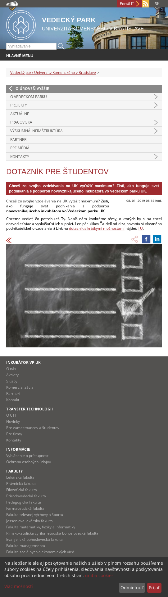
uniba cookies (99, 575)
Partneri (18, 139)
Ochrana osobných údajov (28, 461)
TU (140, 228)
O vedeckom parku (28, 96)
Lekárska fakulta (20, 477)
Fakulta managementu (25, 545)
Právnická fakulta (21, 483)
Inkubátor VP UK (23, 362)
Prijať (154, 587)
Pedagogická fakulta (23, 502)
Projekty (18, 105)
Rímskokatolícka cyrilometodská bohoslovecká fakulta (52, 533)
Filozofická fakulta (21, 489)
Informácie (18, 449)
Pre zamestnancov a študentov (32, 427)
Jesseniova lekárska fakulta (29, 520)
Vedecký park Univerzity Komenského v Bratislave (53, 72)
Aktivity (12, 375)
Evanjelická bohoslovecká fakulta (34, 539)
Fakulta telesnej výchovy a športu (34, 514)
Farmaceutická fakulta (25, 508)
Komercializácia (20, 387)
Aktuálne (19, 113)
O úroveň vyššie (32, 88)
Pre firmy (14, 433)
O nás (11, 368)
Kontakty (19, 156)
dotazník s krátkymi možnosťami (97, 228)
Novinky (13, 421)
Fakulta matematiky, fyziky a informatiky (40, 527)
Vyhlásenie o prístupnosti (27, 455)
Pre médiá (20, 148)
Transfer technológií (29, 409)
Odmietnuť (131, 587)
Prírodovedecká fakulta (26, 496)
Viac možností (18, 586)
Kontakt (12, 399)
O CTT (11, 415)
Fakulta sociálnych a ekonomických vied (40, 551)
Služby (11, 381)
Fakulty (14, 471)
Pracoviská (21, 122)
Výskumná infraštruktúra (36, 130)
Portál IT (127, 3)
